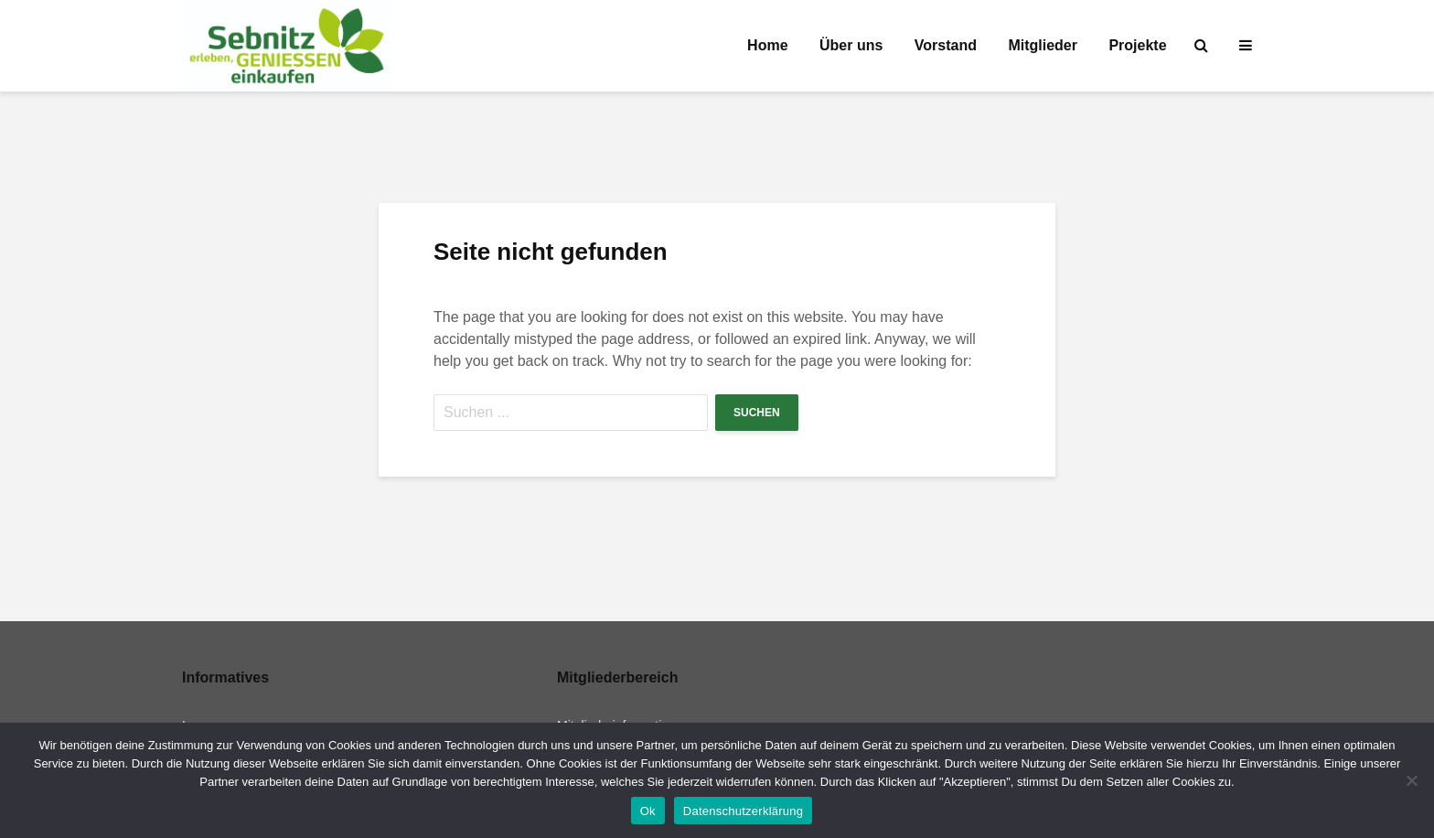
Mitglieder (1042, 45)
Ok (648, 811)
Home (767, 45)
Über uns (851, 45)
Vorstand (946, 45)
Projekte (1137, 45)
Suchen (756, 412)
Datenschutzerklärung (743, 811)
